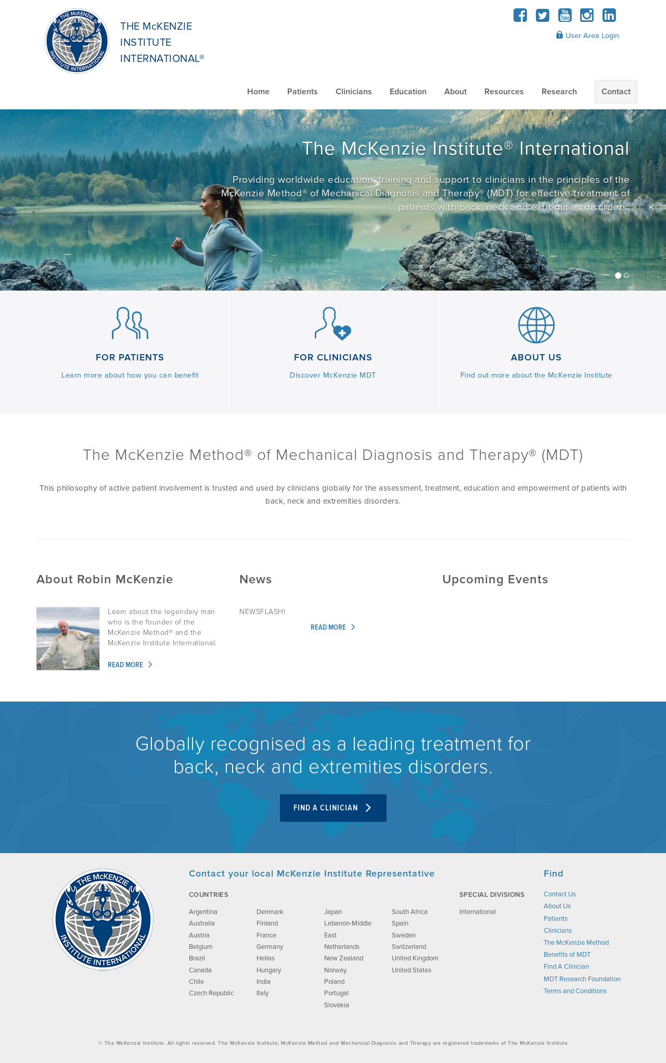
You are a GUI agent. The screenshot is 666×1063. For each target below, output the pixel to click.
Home (258, 91)
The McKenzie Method (576, 943)
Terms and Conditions (575, 991)
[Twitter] (543, 18)
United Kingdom (415, 958)
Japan (333, 912)
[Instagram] (587, 18)
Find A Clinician (333, 808)
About (455, 91)
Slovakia (336, 1005)
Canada (200, 970)
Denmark (270, 912)
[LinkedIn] (609, 18)
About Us (557, 906)
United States (411, 970)
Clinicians (354, 91)
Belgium (201, 947)
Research (559, 91)
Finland (267, 923)
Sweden (404, 935)
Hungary (269, 970)
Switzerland (409, 947)
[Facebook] (520, 18)
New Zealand (343, 958)
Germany (270, 947)
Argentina (203, 912)
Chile (196, 982)
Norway (335, 970)
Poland (334, 982)
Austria (199, 935)
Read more (130, 665)
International (477, 912)
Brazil (197, 958)
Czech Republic (211, 993)
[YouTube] (565, 18)
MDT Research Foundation (582, 979)
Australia (202, 923)
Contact (616, 91)
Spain (400, 923)
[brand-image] (103, 920)
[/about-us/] (333, 200)
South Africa (410, 912)
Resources (504, 91)
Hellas (266, 958)
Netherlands (342, 947)
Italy (262, 993)
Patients (302, 91)
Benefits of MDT (567, 955)
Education (408, 91)
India (264, 982)
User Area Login (587, 35)
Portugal (336, 993)
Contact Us (560, 894)
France (266, 935)
